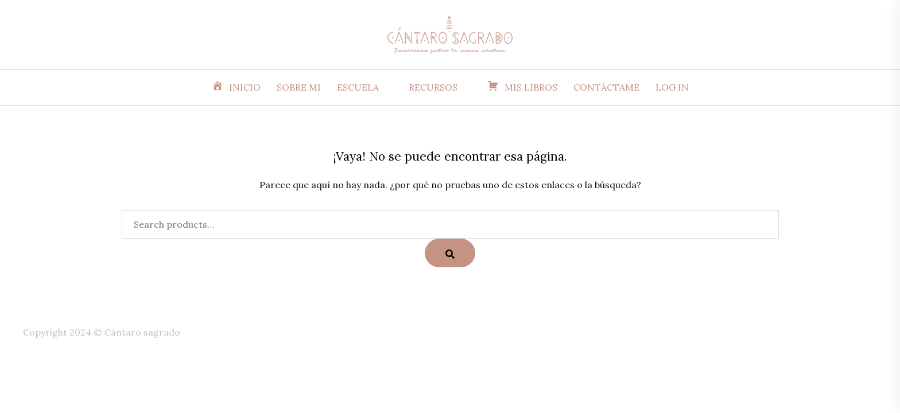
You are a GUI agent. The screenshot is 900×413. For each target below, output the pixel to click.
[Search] (450, 253)
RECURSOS (433, 87)
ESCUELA (358, 87)
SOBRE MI (299, 87)
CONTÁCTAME (606, 87)
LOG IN (672, 87)
